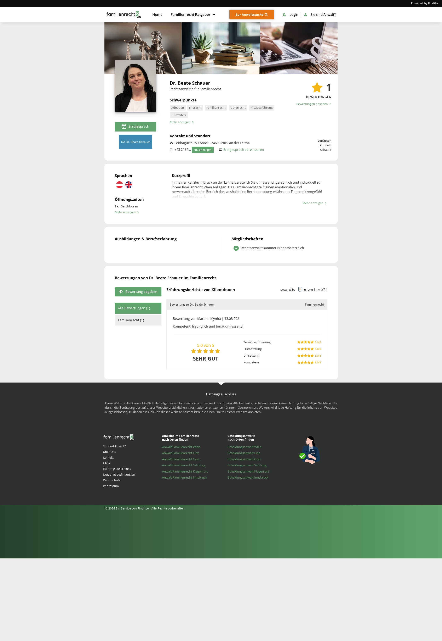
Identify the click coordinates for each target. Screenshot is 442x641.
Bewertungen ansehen (314, 104)
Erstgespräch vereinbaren (243, 149)
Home (157, 14)
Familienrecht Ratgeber (193, 14)
